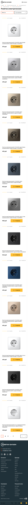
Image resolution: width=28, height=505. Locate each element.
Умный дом (3, 461)
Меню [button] (3, 503)
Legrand (16, 460)
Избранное (3, 493)
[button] (12, 503)
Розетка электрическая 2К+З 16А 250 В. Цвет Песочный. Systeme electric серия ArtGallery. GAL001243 (12, 321)
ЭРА (15, 469)
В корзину (16, 46)
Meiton (16, 465)
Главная (2, 5)
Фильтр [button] (4, 12)
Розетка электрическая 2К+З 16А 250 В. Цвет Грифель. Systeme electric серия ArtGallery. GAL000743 (12, 182)
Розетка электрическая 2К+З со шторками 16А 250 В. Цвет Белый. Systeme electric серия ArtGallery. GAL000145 (14, 426)
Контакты (17, 495)
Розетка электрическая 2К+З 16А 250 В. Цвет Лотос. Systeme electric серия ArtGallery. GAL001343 (13, 356)
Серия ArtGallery (6, 6)
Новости (3, 495)
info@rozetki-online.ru (6, 448)
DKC (16, 467)
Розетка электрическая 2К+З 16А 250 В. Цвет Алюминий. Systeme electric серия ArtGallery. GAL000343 (12, 77)
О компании (17, 490)
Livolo (16, 471)
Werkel (16, 463)
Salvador (16, 475)
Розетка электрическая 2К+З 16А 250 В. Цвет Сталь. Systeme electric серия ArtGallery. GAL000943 (13, 217)
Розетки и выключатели (11, 5)
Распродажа (3, 471)
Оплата (2, 488)
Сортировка (18, 12)
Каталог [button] (24, 2)
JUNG (16, 479)
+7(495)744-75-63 (6, 450)
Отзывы (2, 492)
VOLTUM (16, 480)
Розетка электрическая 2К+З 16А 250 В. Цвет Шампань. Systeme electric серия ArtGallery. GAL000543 (12, 113)
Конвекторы (3, 465)
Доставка (3, 486)
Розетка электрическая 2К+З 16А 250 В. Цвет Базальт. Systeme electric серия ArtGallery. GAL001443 (12, 390)
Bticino (16, 461)
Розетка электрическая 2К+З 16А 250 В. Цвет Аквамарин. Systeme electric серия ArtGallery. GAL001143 (12, 286)
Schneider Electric (22, 5)
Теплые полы (4, 463)
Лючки (2, 469)
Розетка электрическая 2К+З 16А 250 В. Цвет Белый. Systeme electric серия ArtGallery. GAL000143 (13, 43)
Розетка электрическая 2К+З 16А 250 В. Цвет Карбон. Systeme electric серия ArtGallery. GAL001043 (14, 251)
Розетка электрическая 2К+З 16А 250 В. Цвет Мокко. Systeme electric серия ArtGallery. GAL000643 (13, 148)
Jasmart (16, 477)
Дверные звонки (4, 467)
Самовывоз (3, 490)
